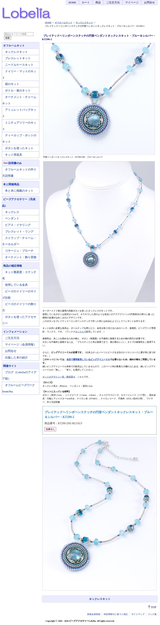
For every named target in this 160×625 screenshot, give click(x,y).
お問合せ (149, 2)
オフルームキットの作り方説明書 (19, 172)
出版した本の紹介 (16, 357)
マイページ (132, 2)
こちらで (81, 331)
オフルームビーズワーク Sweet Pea (18, 388)
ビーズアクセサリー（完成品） (18, 202)
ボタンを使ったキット (19, 148)
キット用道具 (13, 154)
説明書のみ (12, 163)
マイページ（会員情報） (20, 344)
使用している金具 (16, 284)
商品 (98, 2)
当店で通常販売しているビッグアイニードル (88, 359)
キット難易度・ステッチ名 (19, 275)
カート (86, 2)
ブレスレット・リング (19, 231)
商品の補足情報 (12, 265)
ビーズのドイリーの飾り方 (19, 307)
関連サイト (10, 365)
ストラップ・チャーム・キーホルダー (19, 241)
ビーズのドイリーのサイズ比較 (19, 294)
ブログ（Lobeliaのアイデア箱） (19, 375)
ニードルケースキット (19, 64)
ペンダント (12, 218)
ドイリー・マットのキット (19, 74)
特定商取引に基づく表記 (116, 614)
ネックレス (12, 212)
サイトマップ (137, 614)
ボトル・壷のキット (18, 90)
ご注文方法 (113, 2)
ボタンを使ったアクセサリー (19, 320)
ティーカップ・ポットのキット (19, 138)
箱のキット (12, 84)
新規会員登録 (93, 614)
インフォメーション (15, 331)
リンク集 (152, 614)
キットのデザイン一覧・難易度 (58, 377)
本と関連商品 (11, 184)
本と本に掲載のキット (19, 190)
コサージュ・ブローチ (19, 250)
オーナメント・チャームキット (19, 100)
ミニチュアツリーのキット (19, 126)
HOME (72, 2)
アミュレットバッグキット (19, 113)
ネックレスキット (99, 599)
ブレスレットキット (18, 58)
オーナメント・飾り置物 (20, 257)
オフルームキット (14, 45)
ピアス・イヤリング (18, 225)
